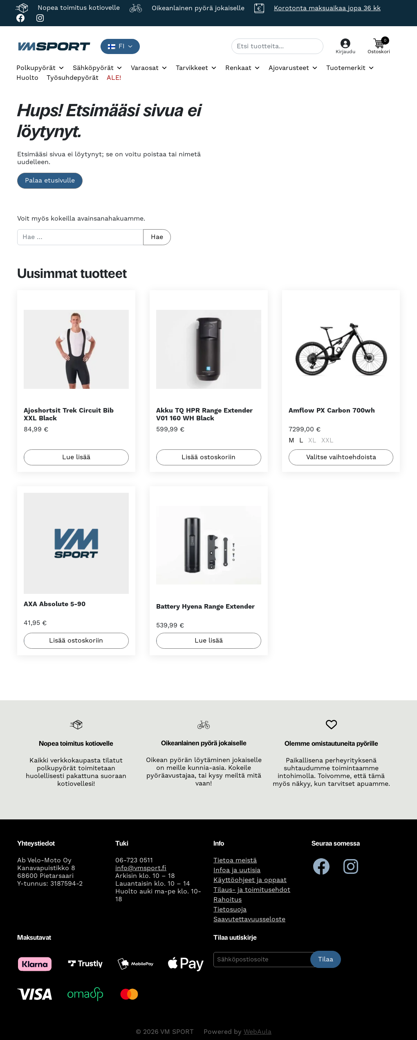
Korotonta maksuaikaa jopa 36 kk (327, 8)
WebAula (257, 1032)
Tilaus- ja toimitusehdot (251, 889)
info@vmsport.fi (140, 868)
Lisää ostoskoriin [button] (208, 457)
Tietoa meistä (235, 860)
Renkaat (242, 68)
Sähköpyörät (98, 68)
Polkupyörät (40, 68)
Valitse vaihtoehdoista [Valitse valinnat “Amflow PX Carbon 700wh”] (341, 457)
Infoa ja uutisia (236, 870)
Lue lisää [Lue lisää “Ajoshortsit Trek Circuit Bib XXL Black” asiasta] (76, 457)
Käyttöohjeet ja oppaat (250, 879)
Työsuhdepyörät (73, 78)
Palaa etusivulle (50, 180)
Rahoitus (227, 899)
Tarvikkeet (196, 68)
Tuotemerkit (350, 68)
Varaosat (149, 68)
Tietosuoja (230, 909)
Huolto (27, 78)
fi (116, 46)
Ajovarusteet (293, 68)
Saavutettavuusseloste (249, 919)
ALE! (114, 78)
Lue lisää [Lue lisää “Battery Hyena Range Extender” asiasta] (208, 641)
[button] (379, 46)
